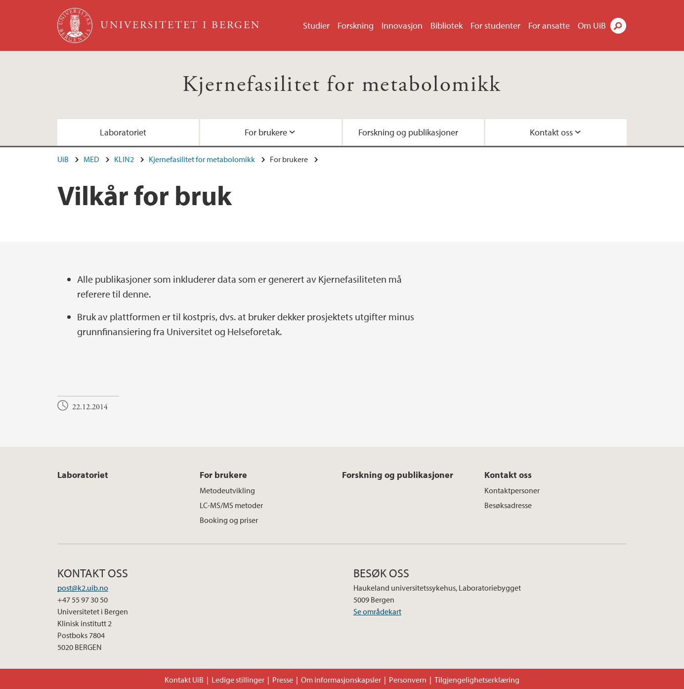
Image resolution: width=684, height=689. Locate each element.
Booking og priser (229, 520)
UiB (63, 159)
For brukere (266, 132)
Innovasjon (402, 25)
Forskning (356, 25)
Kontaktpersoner (512, 490)
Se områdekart (377, 611)
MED (91, 159)
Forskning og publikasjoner (408, 132)
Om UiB (592, 25)
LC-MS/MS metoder (231, 505)
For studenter (495, 25)
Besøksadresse (508, 505)
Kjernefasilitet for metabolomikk (342, 85)
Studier (316, 25)
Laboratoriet (123, 132)
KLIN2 (124, 159)
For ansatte (549, 25)
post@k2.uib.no (82, 588)
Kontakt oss (551, 132)
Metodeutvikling (227, 490)
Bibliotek (446, 25)
